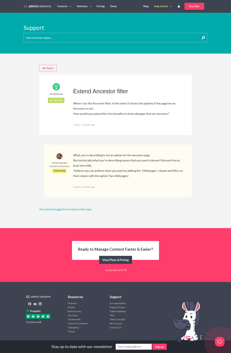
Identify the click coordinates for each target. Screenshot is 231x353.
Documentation (118, 303)
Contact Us (115, 327)
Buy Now (194, 6)
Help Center (161, 6)
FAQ (112, 315)
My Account (116, 323)
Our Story (73, 315)
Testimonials (74, 319)
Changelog (73, 327)
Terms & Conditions (78, 323)
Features (62, 6)
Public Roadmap (118, 311)
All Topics (48, 68)
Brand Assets (75, 311)
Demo (113, 6)
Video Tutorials (117, 319)
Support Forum (117, 307)
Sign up (159, 346)
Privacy (71, 331)
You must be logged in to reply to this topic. (66, 209)
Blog (146, 6)
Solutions (82, 6)
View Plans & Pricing (115, 260)
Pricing (101, 6)
